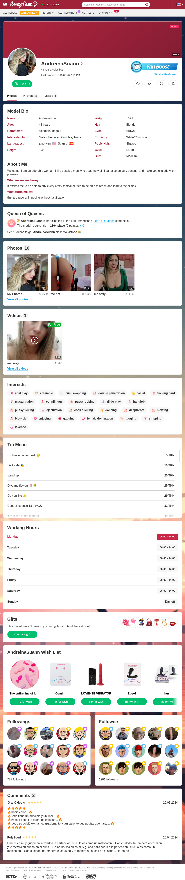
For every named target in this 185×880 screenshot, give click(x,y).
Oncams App (107, 12)
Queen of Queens (102, 220)
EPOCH (67, 868)
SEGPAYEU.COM (83, 868)
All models (10, 13)
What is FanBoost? (166, 74)
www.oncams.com (42, 867)
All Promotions (68, 12)
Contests (88, 13)
